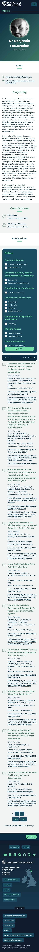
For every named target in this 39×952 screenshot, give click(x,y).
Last (24, 819)
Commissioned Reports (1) (17, 264)
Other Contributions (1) (16, 346)
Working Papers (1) (15, 333)
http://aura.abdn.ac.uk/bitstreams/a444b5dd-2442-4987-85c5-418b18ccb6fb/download (22, 457)
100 (20, 826)
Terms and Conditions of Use (14, 916)
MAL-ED (25, 157)
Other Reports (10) (15, 267)
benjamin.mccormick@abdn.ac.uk (19, 77)
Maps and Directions (11, 895)
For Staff (26, 847)
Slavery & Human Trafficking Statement (18, 935)
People (6, 10)
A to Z (6, 890)
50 (16, 826)
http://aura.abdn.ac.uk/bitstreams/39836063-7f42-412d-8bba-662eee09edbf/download (22, 803)
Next (17, 819)
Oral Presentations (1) (16, 292)
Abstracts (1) (12, 302)
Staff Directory (9, 900)
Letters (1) (11, 308)
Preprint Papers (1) (15, 336)
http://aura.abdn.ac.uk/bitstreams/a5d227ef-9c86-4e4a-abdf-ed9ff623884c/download (22, 514)
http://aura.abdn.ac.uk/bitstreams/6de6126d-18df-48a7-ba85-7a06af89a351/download (22, 641)
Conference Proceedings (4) (18, 283)
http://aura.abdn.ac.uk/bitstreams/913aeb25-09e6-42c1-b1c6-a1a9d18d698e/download (22, 556)
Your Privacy (9, 920)
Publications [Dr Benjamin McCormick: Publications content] (19, 238)
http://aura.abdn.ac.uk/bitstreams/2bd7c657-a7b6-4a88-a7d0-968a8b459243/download (22, 400)
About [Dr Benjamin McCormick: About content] (19, 65)
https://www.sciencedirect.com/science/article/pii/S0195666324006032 (22, 500)
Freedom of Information (13, 940)
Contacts (7, 885)
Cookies (7, 930)
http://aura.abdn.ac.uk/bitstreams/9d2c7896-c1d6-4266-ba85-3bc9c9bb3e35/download (22, 722)
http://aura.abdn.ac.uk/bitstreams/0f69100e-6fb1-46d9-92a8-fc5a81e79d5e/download (22, 597)
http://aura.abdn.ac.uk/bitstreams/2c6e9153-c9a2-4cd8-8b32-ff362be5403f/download (22, 683)
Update (31, 837)
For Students (14, 847)
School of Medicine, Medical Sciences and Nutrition (20, 82)
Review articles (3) (14, 311)
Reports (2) (12, 324)
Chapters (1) (12, 280)
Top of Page (19, 908)
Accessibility (8, 925)
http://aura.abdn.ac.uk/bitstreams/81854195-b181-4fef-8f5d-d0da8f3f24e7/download (22, 764)
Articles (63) (12, 305)
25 (13, 826)
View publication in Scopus (26, 464)
